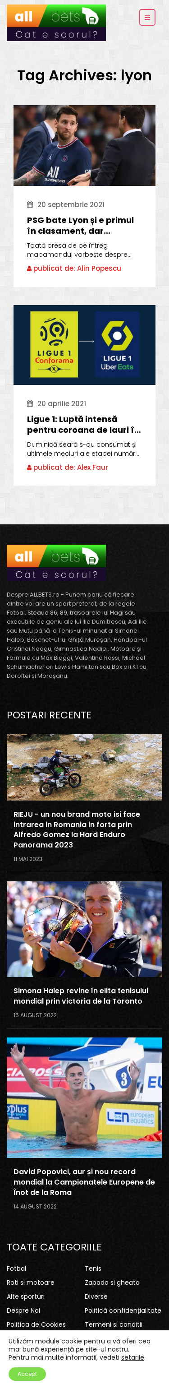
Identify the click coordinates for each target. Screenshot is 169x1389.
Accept (27, 1374)
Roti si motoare (31, 1282)
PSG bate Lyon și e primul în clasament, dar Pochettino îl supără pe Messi (80, 225)
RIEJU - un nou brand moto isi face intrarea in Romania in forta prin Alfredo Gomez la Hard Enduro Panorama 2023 (77, 830)
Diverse (96, 1296)
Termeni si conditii (113, 1324)
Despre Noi (23, 1310)
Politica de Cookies (36, 1324)
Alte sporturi (26, 1296)
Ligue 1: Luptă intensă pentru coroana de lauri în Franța (83, 424)
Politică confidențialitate (123, 1310)
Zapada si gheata (112, 1282)
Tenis (93, 1268)
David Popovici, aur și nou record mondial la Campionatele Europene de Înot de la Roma (84, 1182)
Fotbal (16, 1268)
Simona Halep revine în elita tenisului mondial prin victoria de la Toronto (81, 996)
